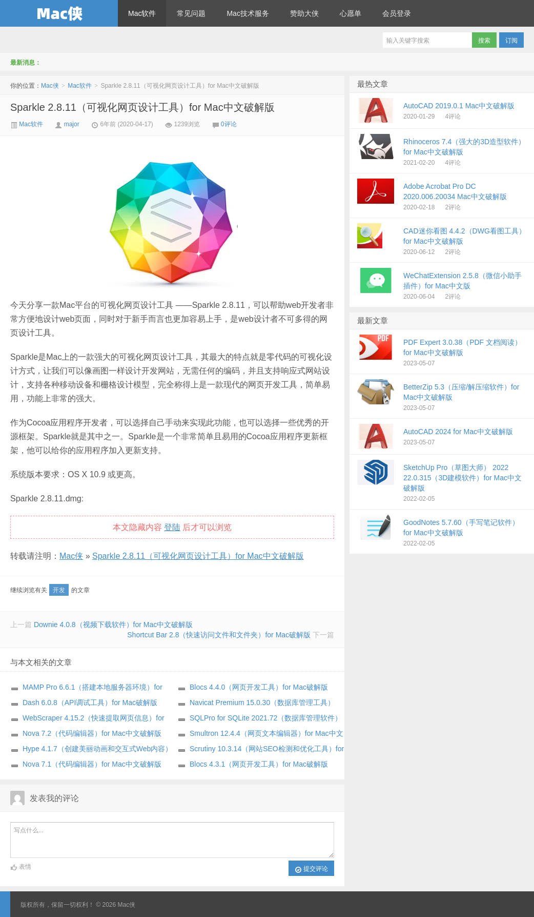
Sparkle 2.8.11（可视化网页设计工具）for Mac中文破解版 (142, 107)
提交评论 (311, 869)
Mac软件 (142, 13)
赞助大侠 (304, 13)
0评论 (229, 124)
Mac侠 (59, 13)
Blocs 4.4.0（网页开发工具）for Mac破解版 (259, 687)
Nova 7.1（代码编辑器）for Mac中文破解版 (92, 764)
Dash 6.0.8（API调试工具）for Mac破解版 (90, 702)
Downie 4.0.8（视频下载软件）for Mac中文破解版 (113, 624)
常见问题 (191, 13)
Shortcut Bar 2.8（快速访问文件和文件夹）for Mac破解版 (219, 635)
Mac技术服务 (248, 13)
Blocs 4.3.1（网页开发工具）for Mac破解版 (259, 764)
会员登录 (396, 13)
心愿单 (350, 13)
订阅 (511, 40)
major (71, 124)
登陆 (172, 527)
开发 (59, 590)
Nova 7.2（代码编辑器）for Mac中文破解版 (92, 733)
